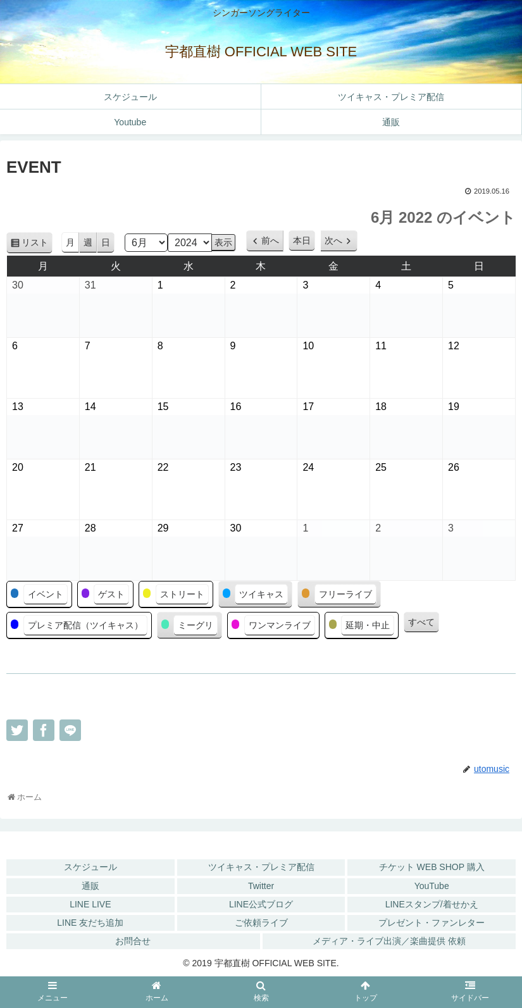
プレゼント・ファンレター (431, 923)
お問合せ (133, 941)
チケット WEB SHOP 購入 (432, 867)
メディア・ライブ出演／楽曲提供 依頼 (389, 941)
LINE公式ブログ (261, 904)
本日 (302, 240)
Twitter (261, 886)
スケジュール (90, 867)
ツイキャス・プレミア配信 (261, 867)
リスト (37, 244)
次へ (333, 240)
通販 (90, 886)
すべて (421, 622)
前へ (270, 240)
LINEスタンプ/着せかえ (431, 904)
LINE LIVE (90, 904)
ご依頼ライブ (261, 923)
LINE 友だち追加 (90, 923)
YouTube (431, 886)
